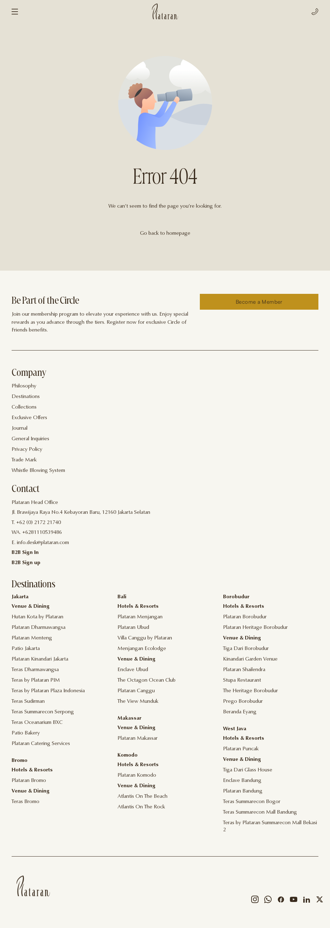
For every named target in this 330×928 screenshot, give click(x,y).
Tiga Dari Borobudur (246, 648)
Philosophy (24, 386)
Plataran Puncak (241, 749)
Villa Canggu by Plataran (145, 638)
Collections (24, 407)
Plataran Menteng (32, 638)
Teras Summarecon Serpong (43, 712)
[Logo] (165, 11)
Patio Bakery (26, 733)
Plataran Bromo (29, 780)
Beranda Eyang (239, 712)
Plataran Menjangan (140, 617)
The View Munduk (138, 701)
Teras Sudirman (28, 701)
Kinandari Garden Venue (250, 659)
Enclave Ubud (133, 670)
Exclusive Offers (29, 418)
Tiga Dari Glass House (247, 770)
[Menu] (15, 11)
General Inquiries (30, 439)
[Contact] (165, 513)
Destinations (26, 396)
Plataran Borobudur (245, 617)
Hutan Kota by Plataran (37, 617)
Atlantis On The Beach (142, 796)
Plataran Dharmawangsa (38, 627)
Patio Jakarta (26, 648)
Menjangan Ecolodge (142, 648)
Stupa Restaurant (242, 680)
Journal (19, 428)
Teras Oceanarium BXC (37, 722)
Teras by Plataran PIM (36, 680)
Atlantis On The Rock (141, 807)
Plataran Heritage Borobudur (255, 627)
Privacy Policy (27, 449)
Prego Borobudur (243, 701)
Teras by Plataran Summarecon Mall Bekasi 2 (270, 826)
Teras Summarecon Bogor (251, 801)
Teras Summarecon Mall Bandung (260, 812)
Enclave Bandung (242, 780)
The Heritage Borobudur (250, 691)
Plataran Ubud (133, 627)
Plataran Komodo (137, 775)
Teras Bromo (25, 801)
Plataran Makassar (138, 738)
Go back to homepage (165, 233)
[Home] (33, 886)
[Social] (255, 901)
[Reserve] (259, 302)
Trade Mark (24, 460)
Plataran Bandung (242, 791)
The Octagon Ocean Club (147, 680)
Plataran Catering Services (41, 743)
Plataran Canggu (136, 691)
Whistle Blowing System (38, 470)
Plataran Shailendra (244, 670)
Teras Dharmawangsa (35, 670)
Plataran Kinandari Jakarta (40, 659)
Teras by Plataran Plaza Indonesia (48, 691)
